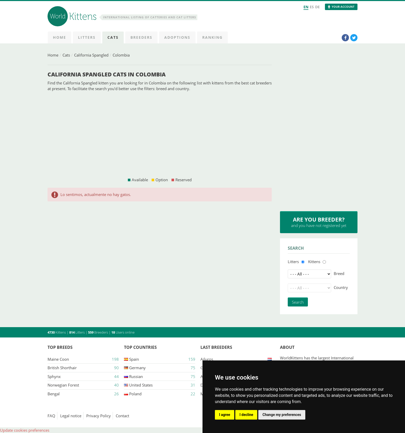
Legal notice (70, 415)
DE (317, 6)
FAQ (51, 415)
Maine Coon (58, 359)
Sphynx (54, 376)
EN (305, 6)
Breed (339, 273)
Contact (122, 415)
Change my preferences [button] (281, 415)
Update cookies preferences (24, 430)
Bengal (54, 393)
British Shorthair (62, 367)
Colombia (121, 55)
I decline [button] (246, 415)
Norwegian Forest (63, 385)
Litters (293, 261)
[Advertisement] (160, 134)
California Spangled (91, 55)
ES (312, 6)
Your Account (343, 7)
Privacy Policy (98, 415)
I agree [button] (224, 415)
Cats (66, 55)
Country (341, 287)
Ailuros (206, 359)
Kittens (314, 261)
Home (53, 55)
